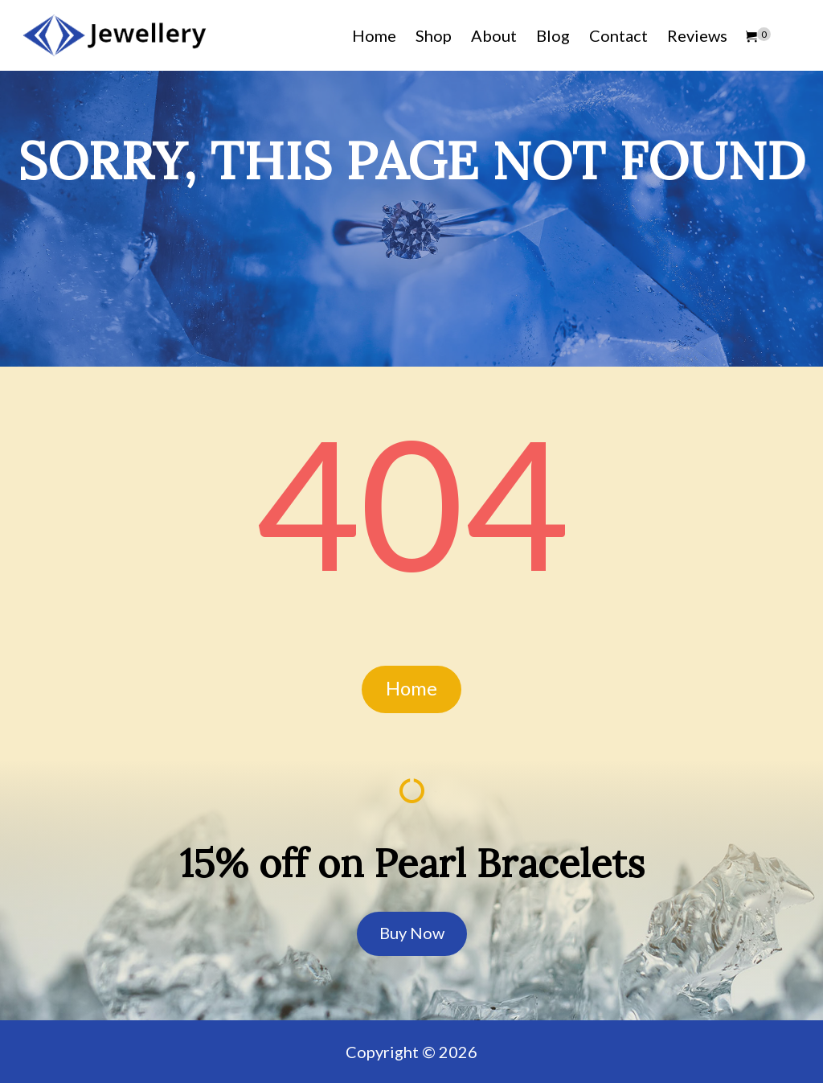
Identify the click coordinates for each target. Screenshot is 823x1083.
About (494, 35)
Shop (434, 35)
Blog (553, 35)
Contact (618, 35)
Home (374, 35)
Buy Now (411, 932)
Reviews (697, 35)
